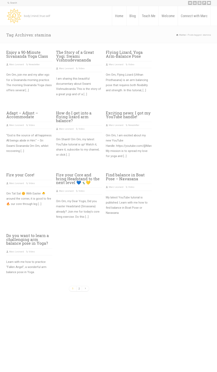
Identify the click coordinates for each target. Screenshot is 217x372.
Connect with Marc (194, 16)
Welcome (168, 16)
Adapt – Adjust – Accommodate (22, 115)
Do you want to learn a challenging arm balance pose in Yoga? (27, 239)
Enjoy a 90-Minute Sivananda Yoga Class (27, 54)
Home (119, 16)
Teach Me (148, 16)
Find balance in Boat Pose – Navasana (125, 176)
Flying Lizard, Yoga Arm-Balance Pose (124, 54)
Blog (132, 16)
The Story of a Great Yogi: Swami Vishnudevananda (75, 56)
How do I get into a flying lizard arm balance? (73, 117)
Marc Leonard (16, 64)
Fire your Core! (20, 174)
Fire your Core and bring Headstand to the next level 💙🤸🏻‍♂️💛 (78, 178)
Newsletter (34, 64)
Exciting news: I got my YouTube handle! (128, 115)
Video (81, 68)
